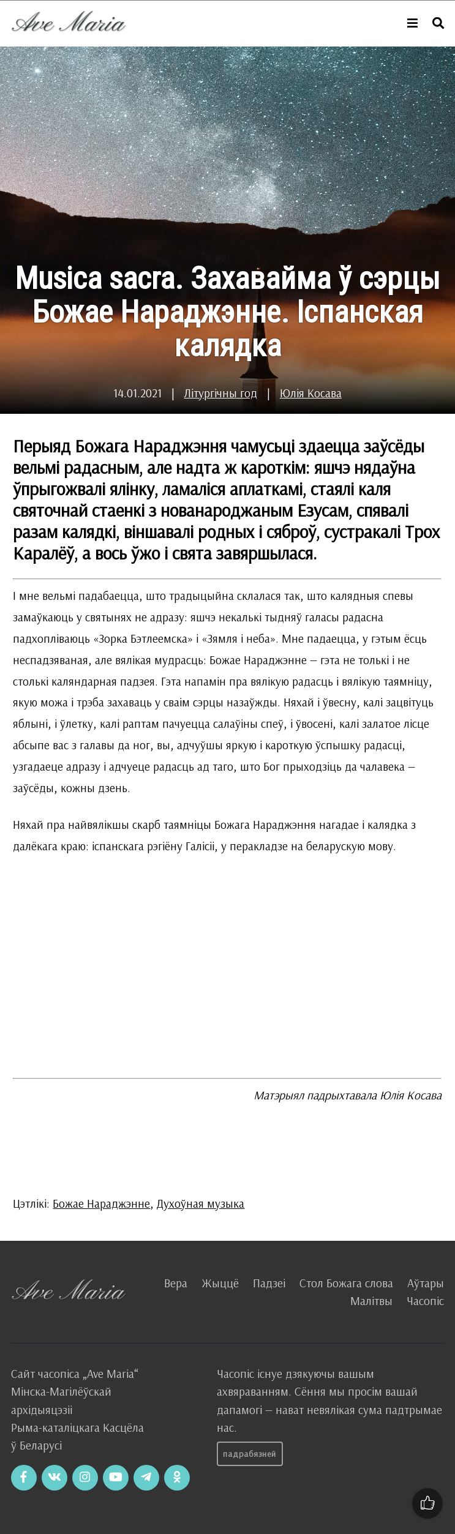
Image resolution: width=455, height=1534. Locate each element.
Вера (175, 1283)
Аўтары (425, 1283)
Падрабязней (249, 1453)
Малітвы (371, 1300)
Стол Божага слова (346, 1283)
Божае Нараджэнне (101, 1203)
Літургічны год (220, 393)
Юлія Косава (311, 393)
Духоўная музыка (200, 1203)
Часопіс (425, 1300)
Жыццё (220, 1283)
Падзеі (269, 1283)
